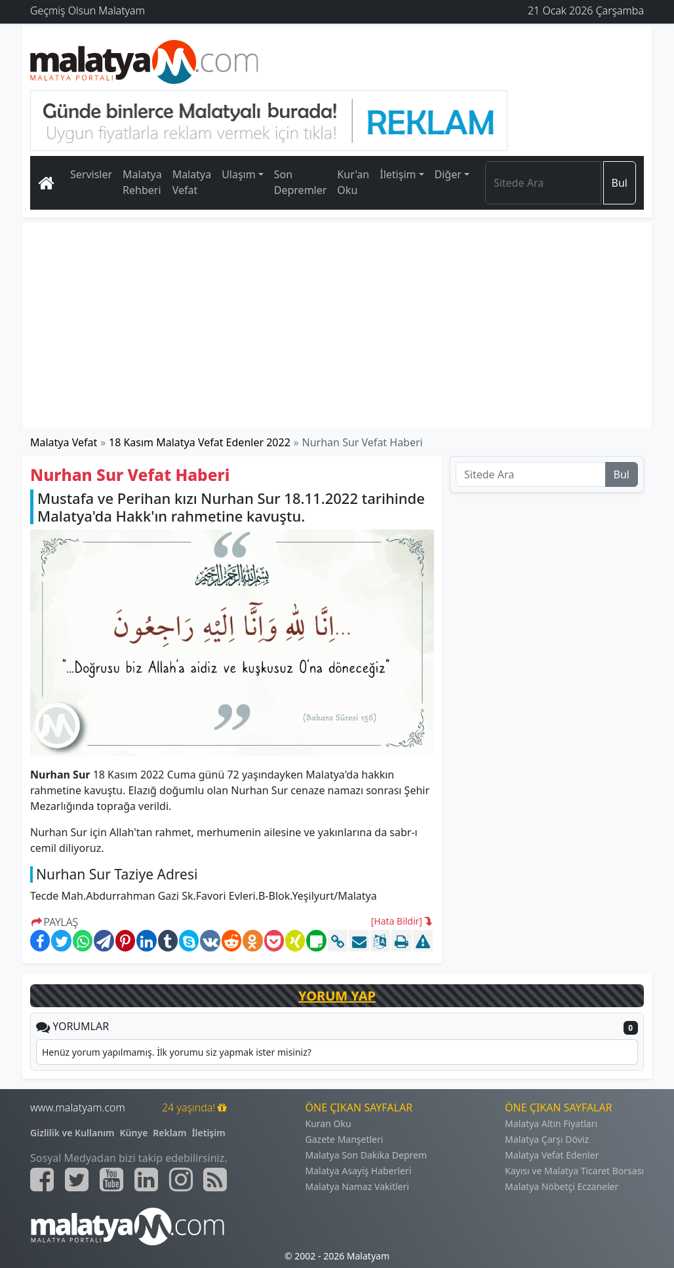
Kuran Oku (328, 1123)
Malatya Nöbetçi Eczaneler (561, 1186)
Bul (619, 183)
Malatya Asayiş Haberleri (359, 1170)
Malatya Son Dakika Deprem (366, 1155)
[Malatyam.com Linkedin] (146, 1179)
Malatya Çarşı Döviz (547, 1139)
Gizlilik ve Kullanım (72, 1132)
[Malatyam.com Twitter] (77, 1179)
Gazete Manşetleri (345, 1139)
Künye (134, 1132)
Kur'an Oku (353, 182)
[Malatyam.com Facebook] (42, 1179)
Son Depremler (300, 182)
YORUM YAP (337, 996)
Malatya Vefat (192, 182)
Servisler (91, 174)
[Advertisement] (337, 325)
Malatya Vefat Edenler (552, 1155)
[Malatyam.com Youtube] (111, 1179)
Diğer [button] (448, 174)
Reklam (169, 1132)
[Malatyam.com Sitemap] (215, 1179)
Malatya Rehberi (142, 182)
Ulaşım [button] (239, 174)
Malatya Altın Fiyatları (551, 1123)
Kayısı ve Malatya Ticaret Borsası (574, 1170)
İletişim (208, 1132)
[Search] (543, 182)
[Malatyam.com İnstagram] (181, 1179)
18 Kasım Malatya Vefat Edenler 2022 (199, 442)
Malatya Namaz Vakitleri (357, 1186)
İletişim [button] (398, 174)
